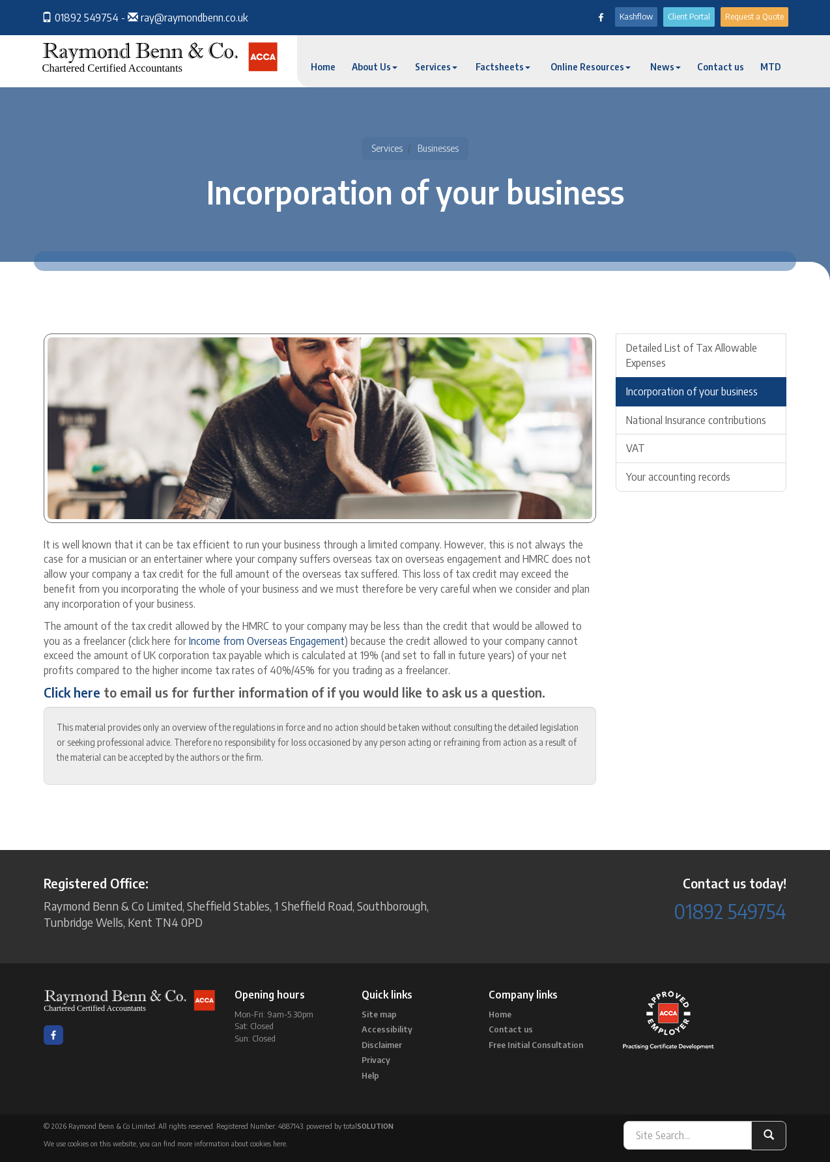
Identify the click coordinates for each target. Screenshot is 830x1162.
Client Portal (689, 16)
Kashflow (636, 16)
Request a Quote (754, 16)
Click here (72, 692)
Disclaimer (382, 1045)
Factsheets (503, 66)
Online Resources (591, 66)
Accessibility (387, 1029)
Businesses (438, 148)
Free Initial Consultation (536, 1045)
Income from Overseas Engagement (267, 640)
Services (436, 66)
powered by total (350, 1126)
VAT (635, 448)
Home (323, 66)
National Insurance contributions (696, 420)
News (665, 66)
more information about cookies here (231, 1143)
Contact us (720, 66)
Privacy (376, 1060)
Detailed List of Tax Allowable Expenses (691, 355)
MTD (770, 66)
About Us (374, 66)
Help (370, 1075)
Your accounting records (678, 476)
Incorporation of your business (692, 391)
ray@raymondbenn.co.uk (194, 17)
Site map (379, 1014)
